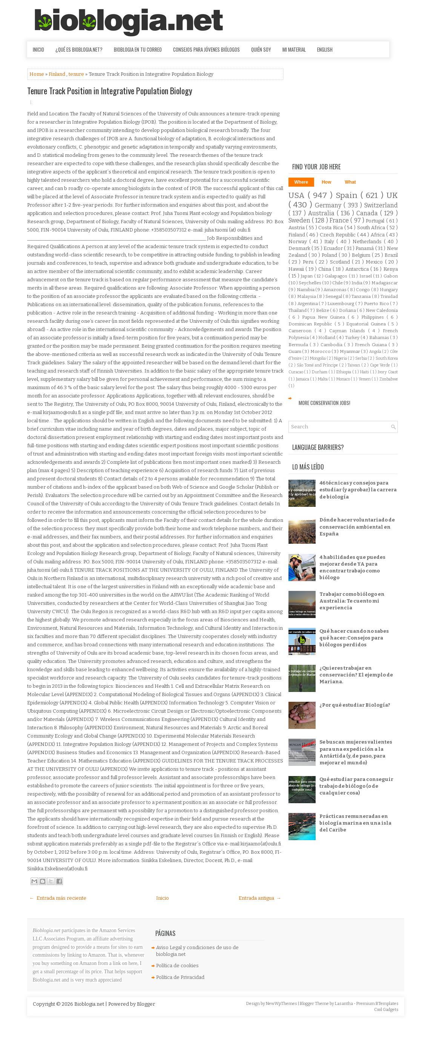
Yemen (365, 379)
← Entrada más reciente (57, 898)
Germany (329, 205)
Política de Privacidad (180, 977)
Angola (375, 351)
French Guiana (371, 344)
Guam (295, 351)
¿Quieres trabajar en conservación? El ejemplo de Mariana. (356, 674)
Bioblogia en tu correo (138, 49)
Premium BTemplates (377, 1003)
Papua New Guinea (325, 317)
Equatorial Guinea (367, 324)
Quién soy (261, 49)
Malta (323, 379)
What (350, 182)
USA (298, 195)
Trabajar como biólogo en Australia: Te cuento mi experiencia (352, 601)
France (340, 220)
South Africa (372, 227)
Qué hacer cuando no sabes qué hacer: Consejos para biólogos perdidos (354, 637)
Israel (366, 276)
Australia (322, 213)
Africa (378, 235)
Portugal (376, 221)
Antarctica (357, 269)
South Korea (387, 358)
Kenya (390, 269)
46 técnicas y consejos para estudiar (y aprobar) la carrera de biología (358, 489)
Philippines (374, 317)
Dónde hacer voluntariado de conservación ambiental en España (357, 526)
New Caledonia (382, 310)
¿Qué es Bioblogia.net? (79, 49)
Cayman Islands (348, 330)
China (325, 269)
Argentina (308, 303)
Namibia (306, 289)
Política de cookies (177, 965)
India (357, 282)
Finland (57, 74)
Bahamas (379, 337)
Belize (323, 310)
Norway (298, 241)
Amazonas (335, 289)
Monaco (343, 379)
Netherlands (368, 241)
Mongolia (318, 358)
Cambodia (332, 344)
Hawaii (296, 269)
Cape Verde (380, 365)
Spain (348, 195)
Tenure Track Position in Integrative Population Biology (109, 90)
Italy (330, 241)
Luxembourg (341, 303)
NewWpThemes (282, 1003)
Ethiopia (344, 372)
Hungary (389, 289)
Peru (309, 262)
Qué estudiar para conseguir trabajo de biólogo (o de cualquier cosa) (356, 786)
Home (37, 74)
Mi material (294, 49)
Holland (327, 337)
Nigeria (341, 358)
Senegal (334, 296)
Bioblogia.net (89, 1004)
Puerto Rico (377, 303)
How (326, 182)
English (325, 49)
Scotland (341, 262)
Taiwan (354, 365)
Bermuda (299, 344)
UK (392, 195)
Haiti (365, 372)
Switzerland (381, 205)
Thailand (298, 310)
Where (301, 182)
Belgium (362, 255)
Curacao (296, 372)
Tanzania (361, 296)
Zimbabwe (388, 379)
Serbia (361, 358)
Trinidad (389, 296)
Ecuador (334, 248)
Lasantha (344, 1003)
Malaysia (307, 296)
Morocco (320, 351)
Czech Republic (338, 235)
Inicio (38, 49)
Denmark (299, 248)
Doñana (348, 310)
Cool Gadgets (386, 1009)
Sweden (300, 220)
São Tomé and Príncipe (318, 365)
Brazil (391, 255)
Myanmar (350, 351)
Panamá (365, 248)
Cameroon (301, 330)
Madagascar (384, 282)
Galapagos (336, 276)
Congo (363, 289)
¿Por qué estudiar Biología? (354, 705)
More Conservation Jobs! (324, 403)
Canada (368, 213)
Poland (330, 255)
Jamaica (303, 379)
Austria (297, 227)
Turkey (352, 337)
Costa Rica (331, 227)
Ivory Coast (388, 372)
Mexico (375, 262)
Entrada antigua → (260, 898)
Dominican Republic (311, 324)
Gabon (390, 276)
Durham (320, 372)
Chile (338, 282)
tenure (77, 74)
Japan (307, 276)
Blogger (146, 1004)
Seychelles (310, 282)
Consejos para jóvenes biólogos (206, 49)
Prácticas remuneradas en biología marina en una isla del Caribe (355, 823)
